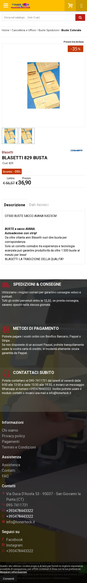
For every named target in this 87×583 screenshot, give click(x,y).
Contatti (8, 470)
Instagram (12, 545)
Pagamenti (10, 441)
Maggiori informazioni (13, 572)
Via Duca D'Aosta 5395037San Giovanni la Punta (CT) (41, 497)
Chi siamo (10, 430)
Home (5, 30)
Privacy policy (13, 436)
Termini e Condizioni (19, 447)
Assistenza (11, 465)
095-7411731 (17, 505)
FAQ (5, 476)
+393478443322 (17, 510)
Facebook (12, 539)
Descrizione (14, 205)
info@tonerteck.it (18, 522)
